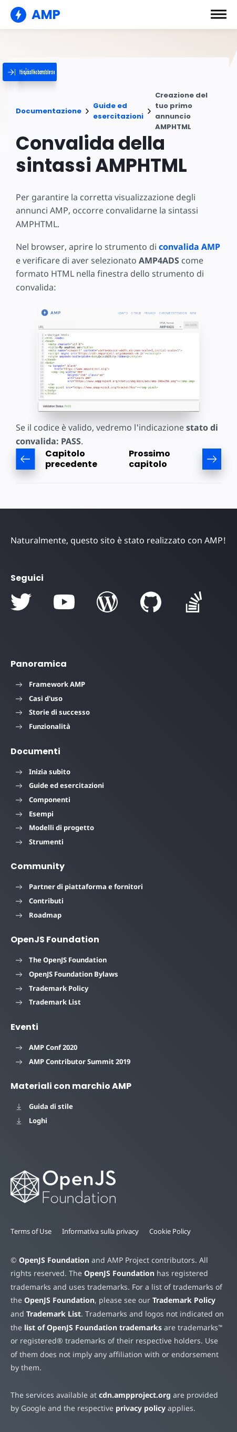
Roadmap (38, 915)
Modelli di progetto (55, 827)
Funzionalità (43, 726)
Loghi (31, 1120)
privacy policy (128, 1408)
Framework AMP (50, 684)
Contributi (40, 900)
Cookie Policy (173, 1231)
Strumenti (40, 841)
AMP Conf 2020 (46, 1047)
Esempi (35, 814)
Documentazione (48, 111)
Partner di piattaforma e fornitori (79, 886)
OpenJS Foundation (53, 1260)
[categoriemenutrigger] (68, 72)
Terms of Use (32, 1231)
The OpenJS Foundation (61, 960)
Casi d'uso (39, 698)
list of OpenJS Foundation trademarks (92, 1327)
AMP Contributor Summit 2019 (73, 1061)
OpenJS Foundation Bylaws (67, 974)
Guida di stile (44, 1106)
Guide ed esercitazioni (118, 111)
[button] (218, 14)
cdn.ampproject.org (132, 1395)
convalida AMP (186, 246)
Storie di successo (53, 712)
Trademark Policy (52, 988)
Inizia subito (43, 771)
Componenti (43, 799)
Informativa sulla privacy (102, 1231)
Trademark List (48, 1002)
